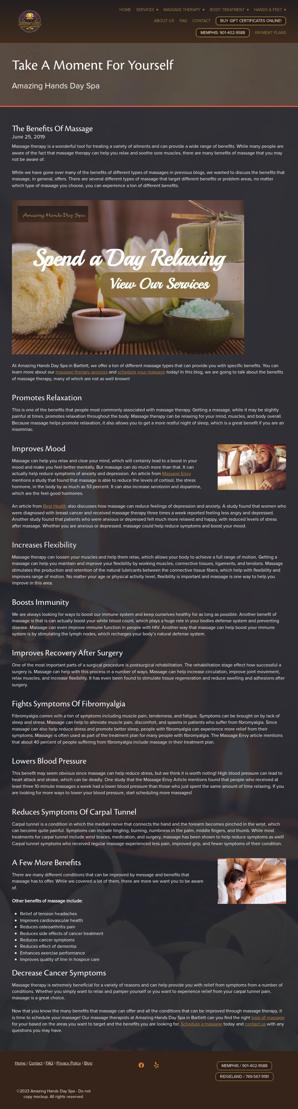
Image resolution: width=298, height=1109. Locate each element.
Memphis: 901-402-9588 (223, 32)
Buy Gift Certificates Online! (250, 21)
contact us (255, 1024)
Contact (201, 21)
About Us (164, 21)
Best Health (55, 506)
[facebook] (141, 1065)
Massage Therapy (184, 10)
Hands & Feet (270, 10)
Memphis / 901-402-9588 (244, 1066)
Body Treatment (229, 10)
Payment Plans (270, 32)
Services (147, 10)
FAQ (183, 21)
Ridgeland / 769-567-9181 (244, 1076)
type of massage (268, 1017)
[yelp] (156, 1065)
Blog (88, 1063)
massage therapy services (82, 372)
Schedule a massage (201, 1024)
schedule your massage (141, 372)
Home (125, 10)
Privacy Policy (68, 1063)
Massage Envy (176, 473)
